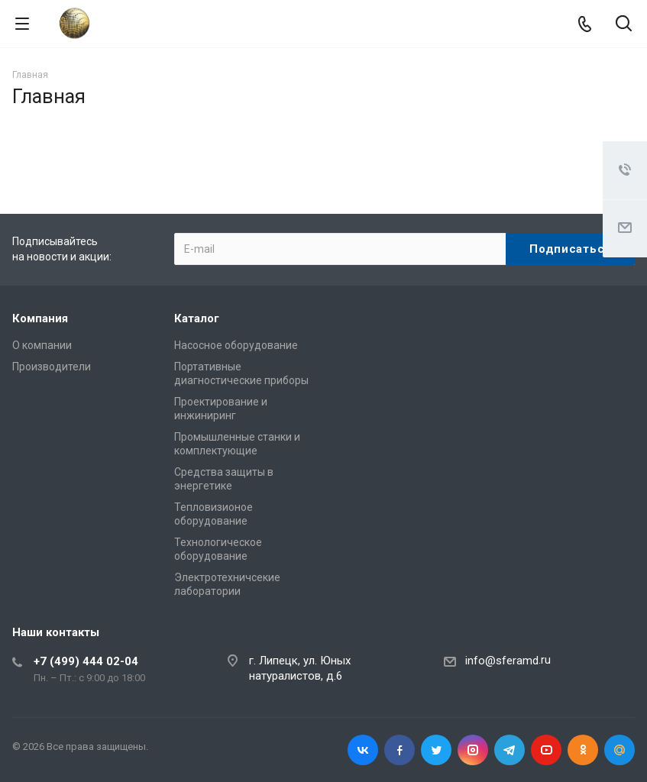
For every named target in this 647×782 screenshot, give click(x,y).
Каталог (196, 318)
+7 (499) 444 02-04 (86, 661)
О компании (42, 345)
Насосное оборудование (236, 345)
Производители (51, 366)
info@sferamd (502, 660)
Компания (40, 318)
